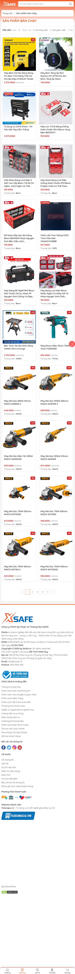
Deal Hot (5, 774)
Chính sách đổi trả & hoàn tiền (16, 702)
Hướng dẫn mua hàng (12, 713)
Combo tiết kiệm (9, 778)
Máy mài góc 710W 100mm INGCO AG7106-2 (17, 568)
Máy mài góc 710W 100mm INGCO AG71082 (53, 513)
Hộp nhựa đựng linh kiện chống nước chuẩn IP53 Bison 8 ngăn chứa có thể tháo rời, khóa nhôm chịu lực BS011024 (55, 183)
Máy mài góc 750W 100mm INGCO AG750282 (54, 568)
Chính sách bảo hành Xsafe (14, 724)
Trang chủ (7, 13)
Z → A (26, 30)
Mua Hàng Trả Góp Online (14, 732)
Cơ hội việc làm (8, 767)
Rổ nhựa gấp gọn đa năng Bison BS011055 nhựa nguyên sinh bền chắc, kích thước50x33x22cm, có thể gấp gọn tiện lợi (19, 238)
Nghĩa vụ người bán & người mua (17, 709)
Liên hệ (4, 763)
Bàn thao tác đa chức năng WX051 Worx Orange (18, 347)
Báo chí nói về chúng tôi (13, 782)
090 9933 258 (16, 664)
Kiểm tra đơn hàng (10, 771)
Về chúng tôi (7, 759)
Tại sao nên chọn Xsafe (12, 728)
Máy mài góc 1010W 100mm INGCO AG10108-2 (54, 402)
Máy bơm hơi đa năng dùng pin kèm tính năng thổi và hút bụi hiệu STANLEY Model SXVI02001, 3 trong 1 (18, 76)
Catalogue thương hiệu (12, 721)
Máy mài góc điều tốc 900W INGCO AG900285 (18, 457)
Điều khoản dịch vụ (10, 717)
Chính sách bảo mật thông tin (15, 690)
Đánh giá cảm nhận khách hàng (17, 786)
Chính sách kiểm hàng (12, 698)
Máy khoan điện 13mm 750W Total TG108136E (55, 347)
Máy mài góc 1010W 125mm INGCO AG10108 (54, 457)
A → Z (16, 30)
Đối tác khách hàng (11, 736)
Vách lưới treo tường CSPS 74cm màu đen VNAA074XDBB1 (54, 238)
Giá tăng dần (40, 30)
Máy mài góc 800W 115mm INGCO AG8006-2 (17, 402)
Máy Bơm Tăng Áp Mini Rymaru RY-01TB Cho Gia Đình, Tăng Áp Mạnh (53, 76)
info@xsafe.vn (15, 661)
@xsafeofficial (8, 886)
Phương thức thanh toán (13, 705)
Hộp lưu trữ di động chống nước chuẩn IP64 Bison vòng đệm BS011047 (55, 129)
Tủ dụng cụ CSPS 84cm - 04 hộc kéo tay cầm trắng (18, 128)
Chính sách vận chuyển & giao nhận (18, 694)
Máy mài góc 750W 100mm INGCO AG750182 (17, 513)
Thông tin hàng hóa (11, 687)
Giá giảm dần (58, 30)
